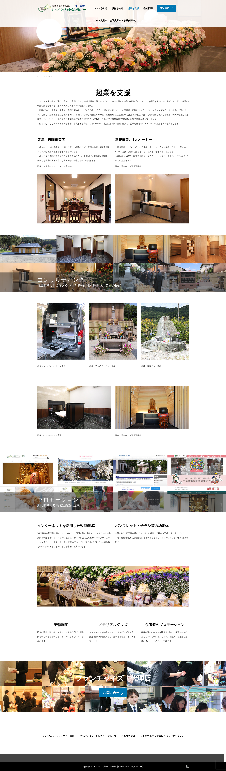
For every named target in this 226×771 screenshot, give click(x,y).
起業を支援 (133, 8)
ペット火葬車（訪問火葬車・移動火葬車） (115, 20)
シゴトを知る (100, 8)
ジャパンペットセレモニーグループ (97, 736)
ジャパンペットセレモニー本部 (58, 736)
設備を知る (117, 8)
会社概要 (148, 8)
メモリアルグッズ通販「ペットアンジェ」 (162, 736)
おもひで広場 (128, 736)
